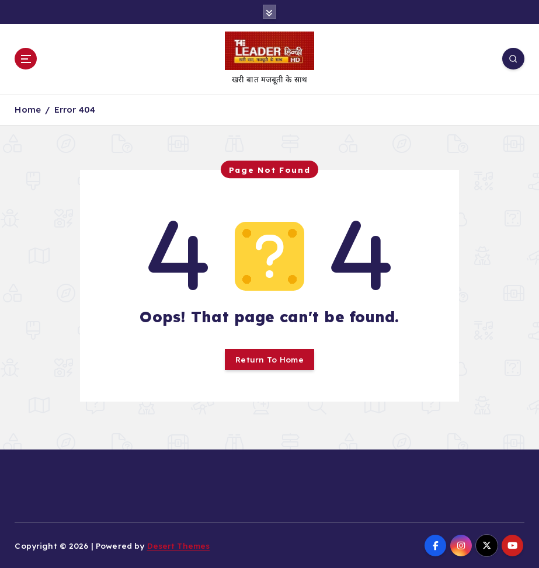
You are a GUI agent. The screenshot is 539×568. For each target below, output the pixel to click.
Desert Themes (178, 545)
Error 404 (74, 109)
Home (28, 109)
